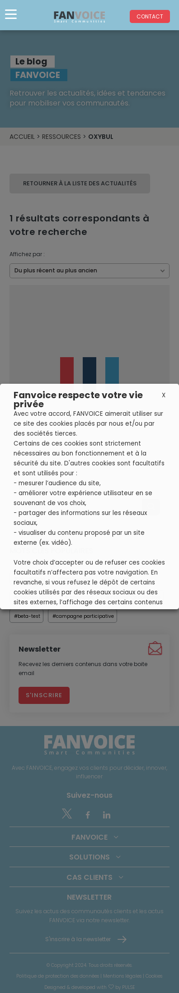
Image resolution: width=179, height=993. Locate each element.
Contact (150, 16)
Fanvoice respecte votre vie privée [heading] (78, 400)
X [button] (163, 395)
